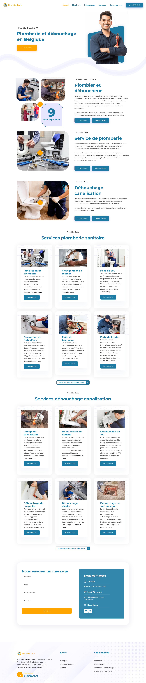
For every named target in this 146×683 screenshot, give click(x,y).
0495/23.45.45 (134, 5)
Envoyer (47, 611)
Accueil (65, 5)
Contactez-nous (116, 5)
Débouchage (89, 5)
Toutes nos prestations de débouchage (74, 548)
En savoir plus (26, 48)
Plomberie (76, 5)
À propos (102, 5)
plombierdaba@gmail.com (94, 597)
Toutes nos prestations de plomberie (74, 382)
